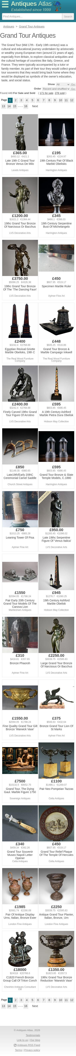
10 (60, 100)
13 (3, 106)
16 (25, 106)
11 (66, 100)
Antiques (31, 3)
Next (35, 106)
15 (14, 106)
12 (71, 100)
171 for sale (46, 93)
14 (9, 106)
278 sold (60, 93)
